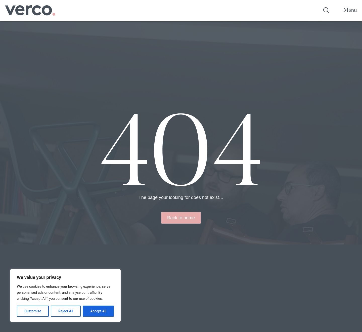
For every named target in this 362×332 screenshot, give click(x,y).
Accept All (98, 311)
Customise (32, 311)
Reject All (65, 311)
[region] (65, 295)
